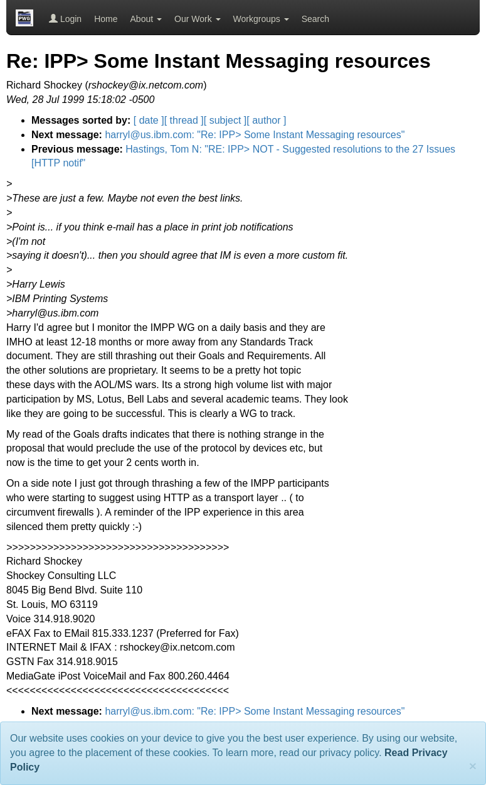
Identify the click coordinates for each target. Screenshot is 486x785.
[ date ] (149, 120)
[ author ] (266, 120)
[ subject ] (225, 120)
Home (105, 19)
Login (65, 19)
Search (315, 19)
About (146, 19)
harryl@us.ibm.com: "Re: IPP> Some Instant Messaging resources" (254, 134)
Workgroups (261, 19)
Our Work (197, 19)
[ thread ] (184, 120)
